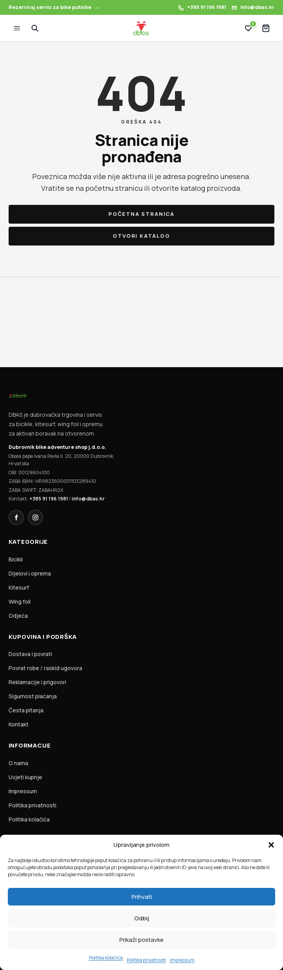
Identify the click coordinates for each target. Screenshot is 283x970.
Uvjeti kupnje (25, 777)
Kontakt (19, 724)
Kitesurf (19, 587)
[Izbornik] (17, 28)
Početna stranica (141, 213)
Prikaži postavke (141, 940)
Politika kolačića (106, 957)
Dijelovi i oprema (30, 573)
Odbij (141, 918)
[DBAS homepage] (141, 28)
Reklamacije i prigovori (37, 682)
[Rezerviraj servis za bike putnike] (54, 7)
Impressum (182, 960)
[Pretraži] (34, 28)
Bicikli (16, 559)
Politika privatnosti (146, 960)
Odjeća (18, 615)
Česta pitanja (26, 710)
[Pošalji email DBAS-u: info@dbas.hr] (252, 7)
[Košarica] (265, 28)
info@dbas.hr (88, 498)
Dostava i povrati (30, 654)
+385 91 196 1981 (48, 498)
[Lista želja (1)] (248, 28)
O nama (18, 763)
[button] (271, 845)
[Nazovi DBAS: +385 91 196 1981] (202, 7)
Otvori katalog (141, 235)
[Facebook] (16, 517)
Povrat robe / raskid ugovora (45, 668)
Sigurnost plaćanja (33, 696)
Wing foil (20, 601)
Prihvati (142, 897)
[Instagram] (35, 517)
